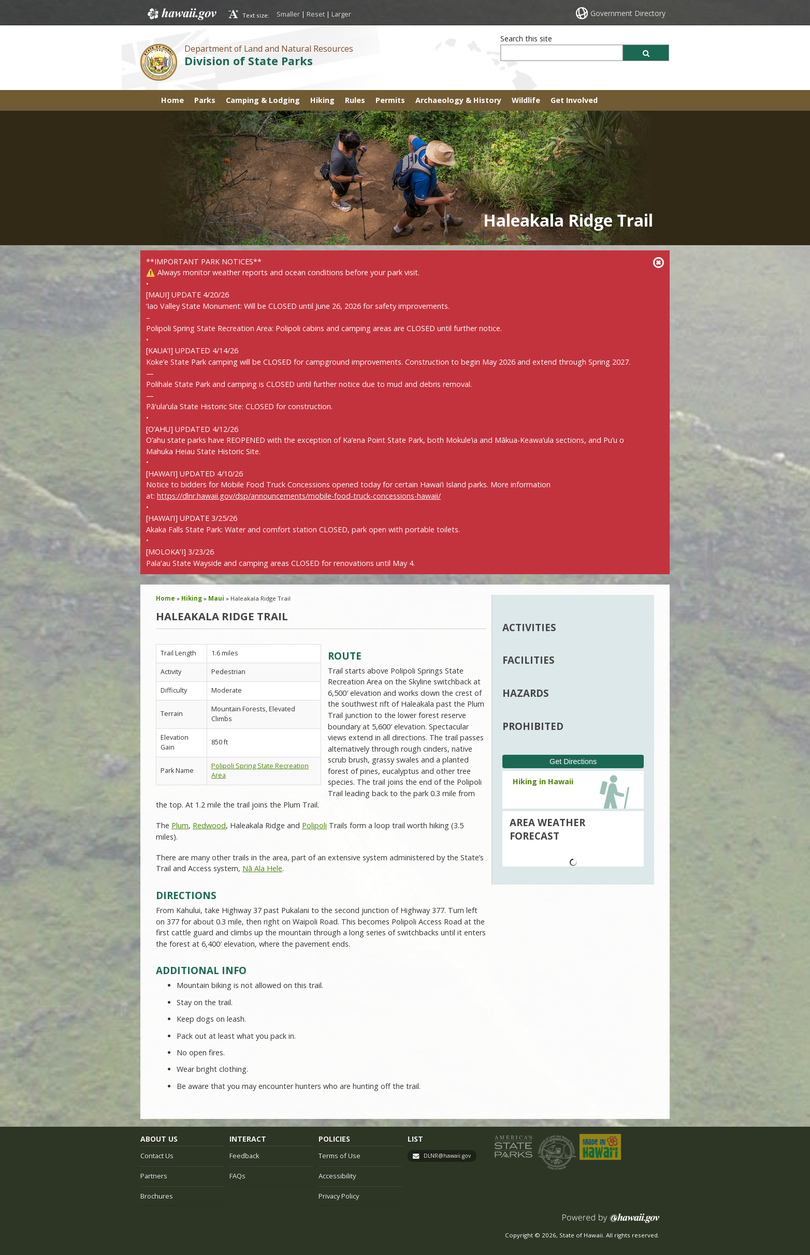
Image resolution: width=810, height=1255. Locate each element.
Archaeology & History (458, 100)
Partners (153, 1176)
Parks (204, 100)
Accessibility (337, 1176)
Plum (180, 825)
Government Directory (628, 13)
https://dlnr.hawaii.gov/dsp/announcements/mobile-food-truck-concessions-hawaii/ (299, 496)
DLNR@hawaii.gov (447, 1155)
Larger (341, 14)
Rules (355, 100)
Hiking (322, 100)
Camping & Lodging (263, 100)
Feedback (244, 1155)
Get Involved (574, 100)
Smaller (288, 14)
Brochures (156, 1196)
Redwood (209, 825)
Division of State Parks (248, 61)
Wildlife (526, 100)
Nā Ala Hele (262, 868)
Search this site (526, 38)
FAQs (237, 1176)
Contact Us (156, 1155)
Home (172, 100)
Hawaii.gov (181, 14)
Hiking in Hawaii (543, 781)
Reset (316, 14)
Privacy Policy (339, 1196)
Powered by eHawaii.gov (610, 1222)
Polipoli (314, 825)
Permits (390, 100)
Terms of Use (339, 1155)
